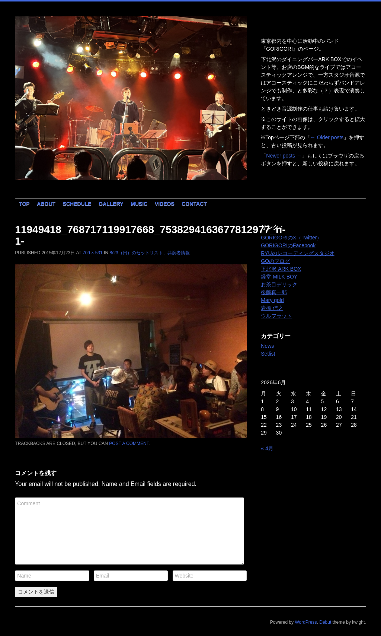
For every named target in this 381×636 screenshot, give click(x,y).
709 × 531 (93, 252)
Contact (194, 204)
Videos (165, 204)
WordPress (306, 622)
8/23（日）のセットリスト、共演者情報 (149, 252)
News (267, 346)
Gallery (111, 204)
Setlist (268, 354)
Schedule (77, 204)
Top (24, 204)
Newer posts (284, 156)
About (46, 204)
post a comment (129, 443)
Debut (325, 622)
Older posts (326, 137)
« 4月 (267, 448)
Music (139, 204)
